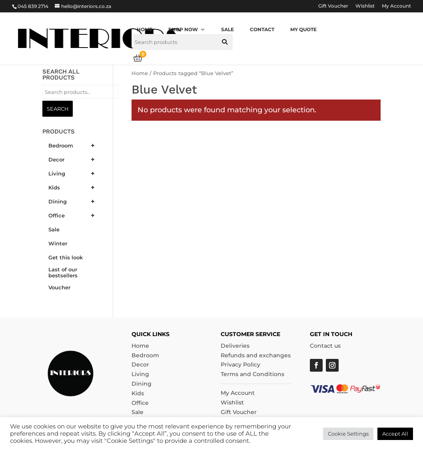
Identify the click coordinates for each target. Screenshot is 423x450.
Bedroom (145, 355)
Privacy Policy (240, 364)
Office (140, 402)
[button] (225, 42)
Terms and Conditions (252, 374)
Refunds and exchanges (256, 355)
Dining (142, 383)
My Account (396, 6)
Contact (262, 29)
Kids (138, 393)
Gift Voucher (333, 6)
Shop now (186, 29)
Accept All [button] (395, 433)
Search (57, 109)
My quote (303, 29)
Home (144, 29)
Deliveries (235, 345)
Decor (140, 364)
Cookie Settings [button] (348, 433)
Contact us (325, 345)
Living (140, 374)
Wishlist (365, 6)
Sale (227, 29)
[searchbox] (183, 42)
